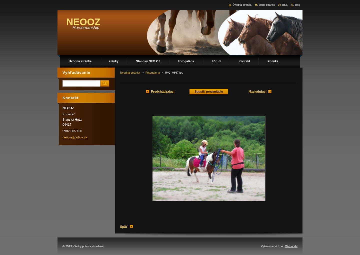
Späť (124, 226)
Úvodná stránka (130, 72)
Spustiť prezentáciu (208, 91)
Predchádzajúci (162, 91)
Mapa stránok (266, 4)
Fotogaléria (153, 72)
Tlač (297, 4)
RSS (285, 4)
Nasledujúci (257, 91)
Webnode (291, 246)
